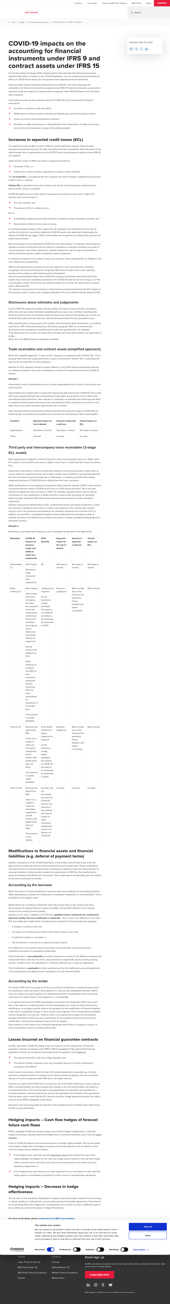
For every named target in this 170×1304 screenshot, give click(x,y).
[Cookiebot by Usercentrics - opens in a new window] (17, 1299)
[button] (162, 3)
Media (148, 3)
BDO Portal (136, 3)
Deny (147, 1284)
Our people (92, 3)
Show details (139, 1299)
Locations (78, 3)
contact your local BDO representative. (56, 1218)
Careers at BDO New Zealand (114, 3)
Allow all (148, 1276)
